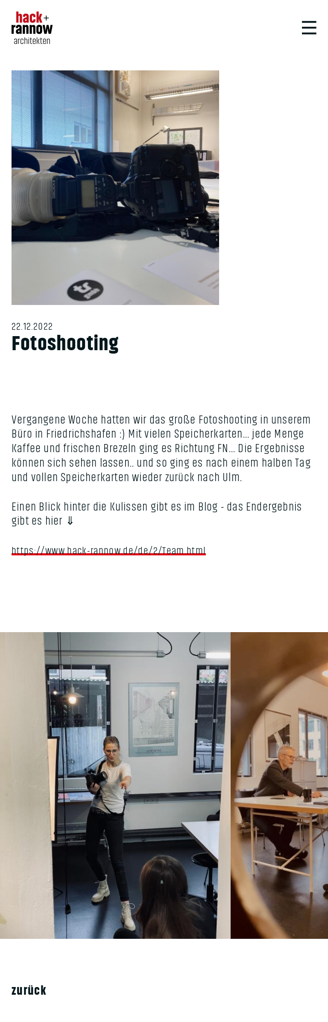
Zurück (32, 997)
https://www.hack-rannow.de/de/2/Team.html (118, 556)
